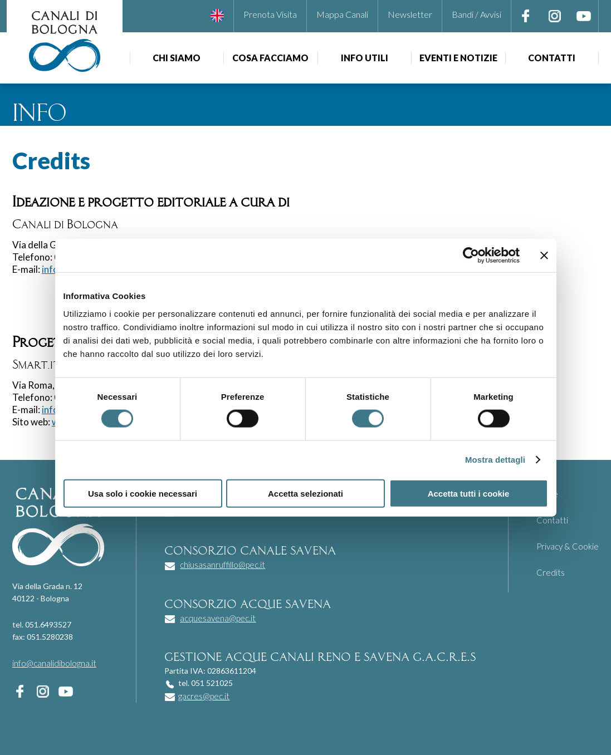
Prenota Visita (270, 14)
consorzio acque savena (247, 603)
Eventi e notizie (458, 57)
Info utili (364, 57)
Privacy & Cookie (567, 546)
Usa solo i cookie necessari (142, 493)
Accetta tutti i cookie (469, 493)
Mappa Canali (342, 14)
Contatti (551, 57)
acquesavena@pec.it (218, 618)
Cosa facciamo (270, 57)
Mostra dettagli (495, 459)
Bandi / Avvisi (476, 14)
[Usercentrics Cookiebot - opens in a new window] (471, 255)
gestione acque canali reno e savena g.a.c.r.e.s (320, 656)
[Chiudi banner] (544, 255)
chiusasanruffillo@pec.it (222, 565)
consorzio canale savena (250, 549)
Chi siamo (177, 57)
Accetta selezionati (305, 493)
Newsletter (410, 14)
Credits (550, 572)
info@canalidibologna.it (54, 663)
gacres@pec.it (203, 696)
